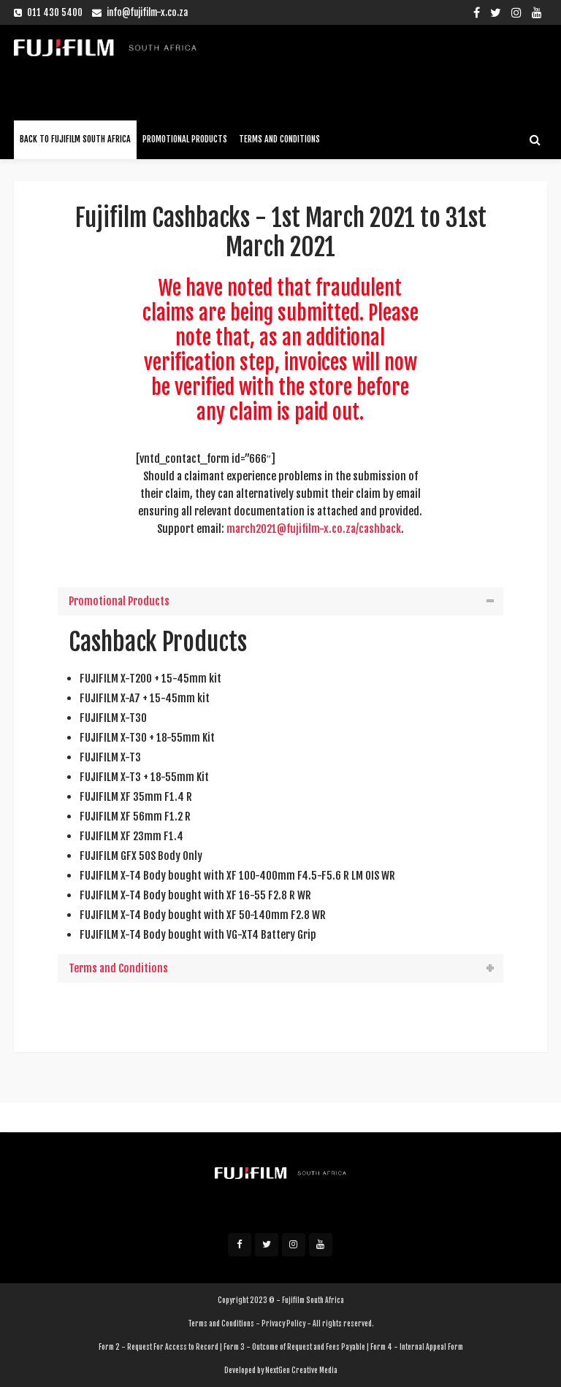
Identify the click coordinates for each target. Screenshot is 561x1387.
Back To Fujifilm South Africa (75, 139)
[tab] (280, 601)
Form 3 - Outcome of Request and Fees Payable (294, 1346)
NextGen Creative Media (301, 1370)
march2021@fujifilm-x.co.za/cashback (313, 529)
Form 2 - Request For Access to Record (158, 1346)
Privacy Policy (283, 1323)
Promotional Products (184, 139)
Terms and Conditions (279, 139)
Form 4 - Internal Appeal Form (416, 1346)
